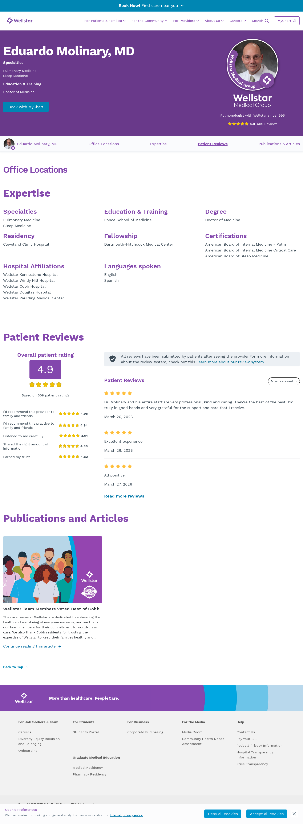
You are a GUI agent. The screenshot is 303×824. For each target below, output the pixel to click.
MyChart (287, 20)
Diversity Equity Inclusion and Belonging (39, 741)
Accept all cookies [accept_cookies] (267, 814)
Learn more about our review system (230, 362)
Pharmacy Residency (89, 774)
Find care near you (151, 5)
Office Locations (104, 144)
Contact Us (246, 732)
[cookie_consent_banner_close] (294, 813)
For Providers (186, 21)
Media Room (192, 732)
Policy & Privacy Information (260, 746)
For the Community (149, 21)
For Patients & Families (104, 21)
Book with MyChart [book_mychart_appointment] (25, 107)
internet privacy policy (126, 815)
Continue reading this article (32, 646)
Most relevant (283, 381)
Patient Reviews (213, 144)
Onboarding (27, 751)
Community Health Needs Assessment (203, 741)
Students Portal (86, 732)
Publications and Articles (66, 518)
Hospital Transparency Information (255, 754)
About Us (214, 21)
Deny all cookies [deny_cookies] (223, 814)
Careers (238, 21)
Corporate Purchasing (145, 732)
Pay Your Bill (246, 739)
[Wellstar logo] (20, 20)
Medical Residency (88, 768)
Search (260, 21)
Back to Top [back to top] (15, 667)
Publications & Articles (279, 144)
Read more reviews (124, 496)
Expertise (158, 144)
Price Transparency (252, 764)
